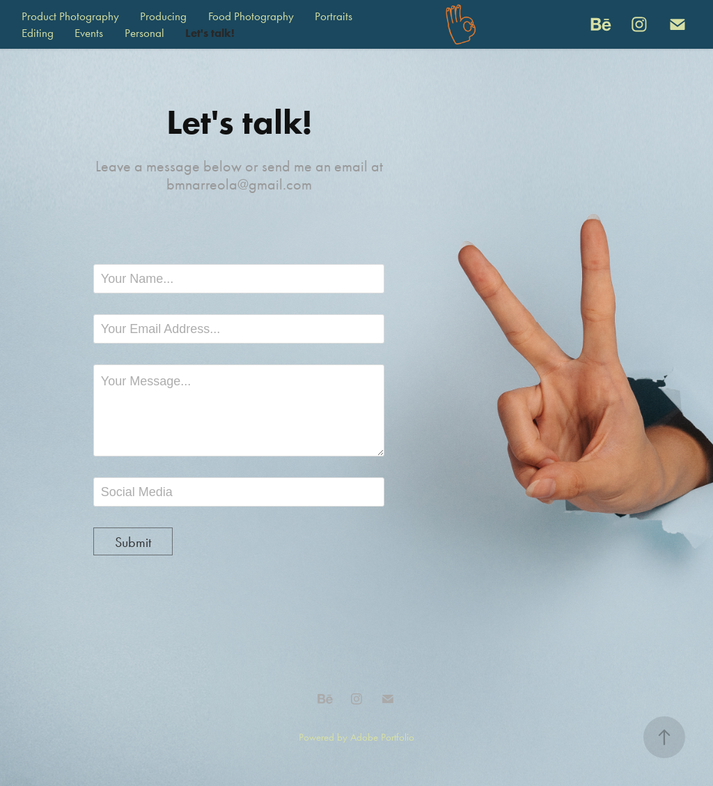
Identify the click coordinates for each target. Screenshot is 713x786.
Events (89, 33)
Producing (163, 16)
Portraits (333, 16)
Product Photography (70, 16)
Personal (144, 33)
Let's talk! (210, 33)
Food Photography (251, 16)
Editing (38, 33)
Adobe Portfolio (382, 737)
